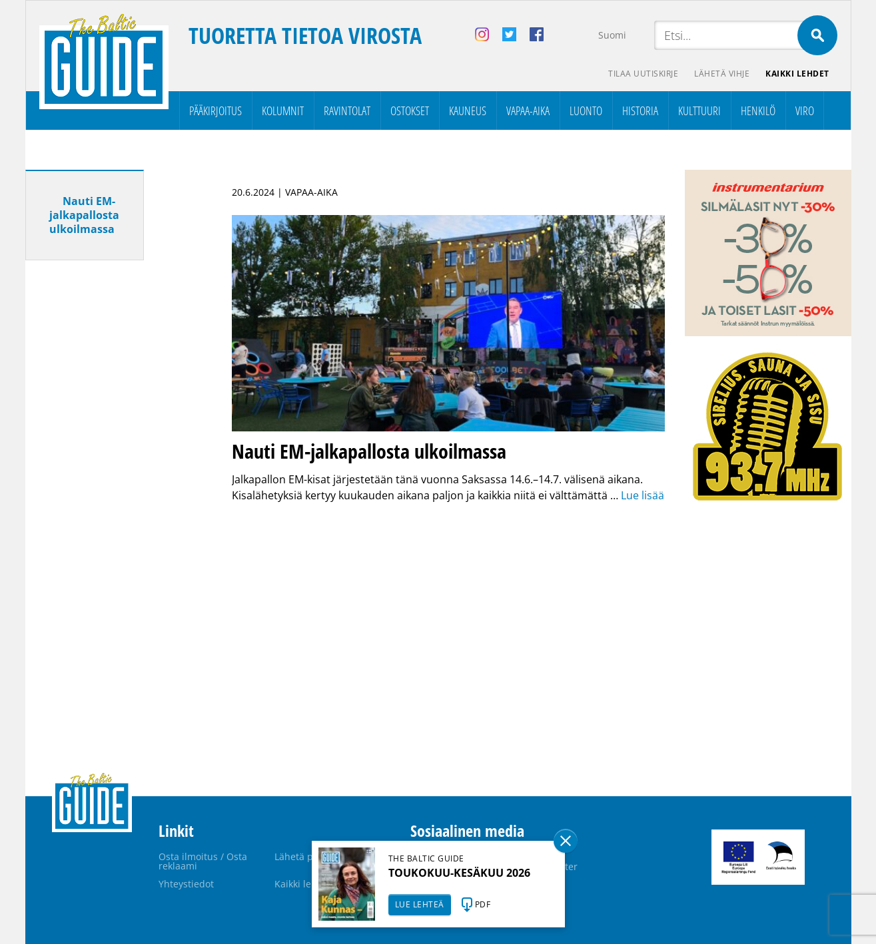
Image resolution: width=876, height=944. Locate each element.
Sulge (566, 841)
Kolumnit (283, 110)
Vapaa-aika (528, 110)
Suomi (612, 35)
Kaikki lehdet (797, 73)
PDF (483, 904)
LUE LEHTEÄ (419, 904)
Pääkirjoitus (215, 110)
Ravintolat (347, 110)
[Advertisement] (108, 480)
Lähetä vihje (721, 73)
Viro (804, 110)
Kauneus (467, 110)
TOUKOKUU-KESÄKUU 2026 (459, 872)
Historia (640, 110)
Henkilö (758, 110)
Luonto (586, 110)
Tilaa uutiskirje (643, 73)
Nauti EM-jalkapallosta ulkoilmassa (84, 215)
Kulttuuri (699, 110)
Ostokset (409, 110)
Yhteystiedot (186, 883)
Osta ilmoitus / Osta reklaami (203, 861)
